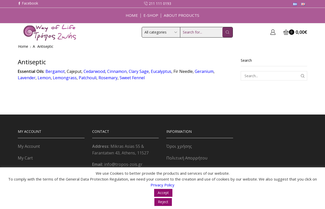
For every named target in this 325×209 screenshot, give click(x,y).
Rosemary (108, 78)
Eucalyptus (161, 71)
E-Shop (150, 15)
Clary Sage (139, 71)
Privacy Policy (162, 184)
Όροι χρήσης (179, 146)
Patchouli (87, 78)
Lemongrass (65, 78)
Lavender (27, 78)
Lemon (44, 78)
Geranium (204, 71)
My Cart (25, 158)
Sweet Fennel (132, 78)
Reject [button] (163, 201)
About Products (181, 15)
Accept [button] (163, 192)
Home (132, 15)
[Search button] (227, 32)
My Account (29, 146)
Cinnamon (117, 71)
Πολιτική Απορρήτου (186, 158)
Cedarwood (94, 71)
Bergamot (55, 71)
